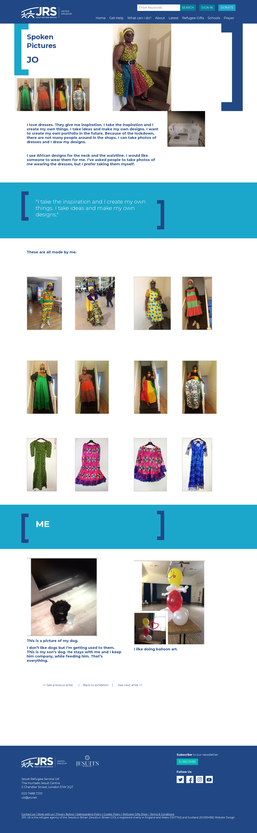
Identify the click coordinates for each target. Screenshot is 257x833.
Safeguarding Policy (88, 814)
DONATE (227, 7)
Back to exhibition (96, 685)
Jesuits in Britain (78, 817)
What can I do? (139, 18)
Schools (214, 18)
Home (101, 18)
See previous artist (60, 685)
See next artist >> (129, 685)
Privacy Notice (65, 814)
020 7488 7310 (31, 793)
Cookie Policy (112, 814)
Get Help (116, 18)
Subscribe (187, 761)
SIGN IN (207, 7)
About (160, 18)
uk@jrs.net (29, 797)
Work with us (45, 814)
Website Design (225, 817)
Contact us (28, 814)
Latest (173, 18)
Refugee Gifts (193, 18)
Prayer (229, 18)
